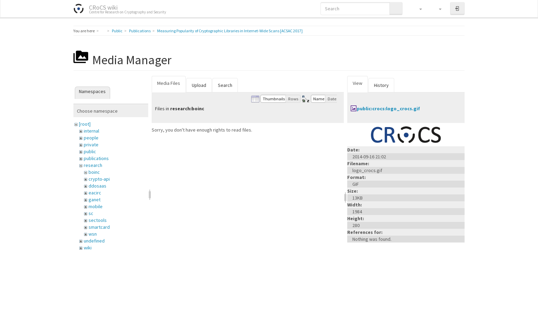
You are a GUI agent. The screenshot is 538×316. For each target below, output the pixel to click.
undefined (94, 241)
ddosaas (97, 186)
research (93, 165)
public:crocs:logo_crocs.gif (388, 108)
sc (91, 213)
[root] (85, 124)
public (90, 151)
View (357, 83)
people (91, 138)
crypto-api (99, 179)
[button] (417, 8)
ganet (95, 199)
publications (96, 158)
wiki (88, 248)
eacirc (95, 193)
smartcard (99, 227)
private (91, 145)
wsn (93, 234)
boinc (94, 172)
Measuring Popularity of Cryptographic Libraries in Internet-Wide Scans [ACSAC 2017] (230, 30)
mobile (96, 206)
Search (225, 85)
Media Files (168, 83)
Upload (199, 85)
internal (91, 131)
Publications (140, 30)
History (381, 85)
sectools (98, 220)
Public (117, 30)
